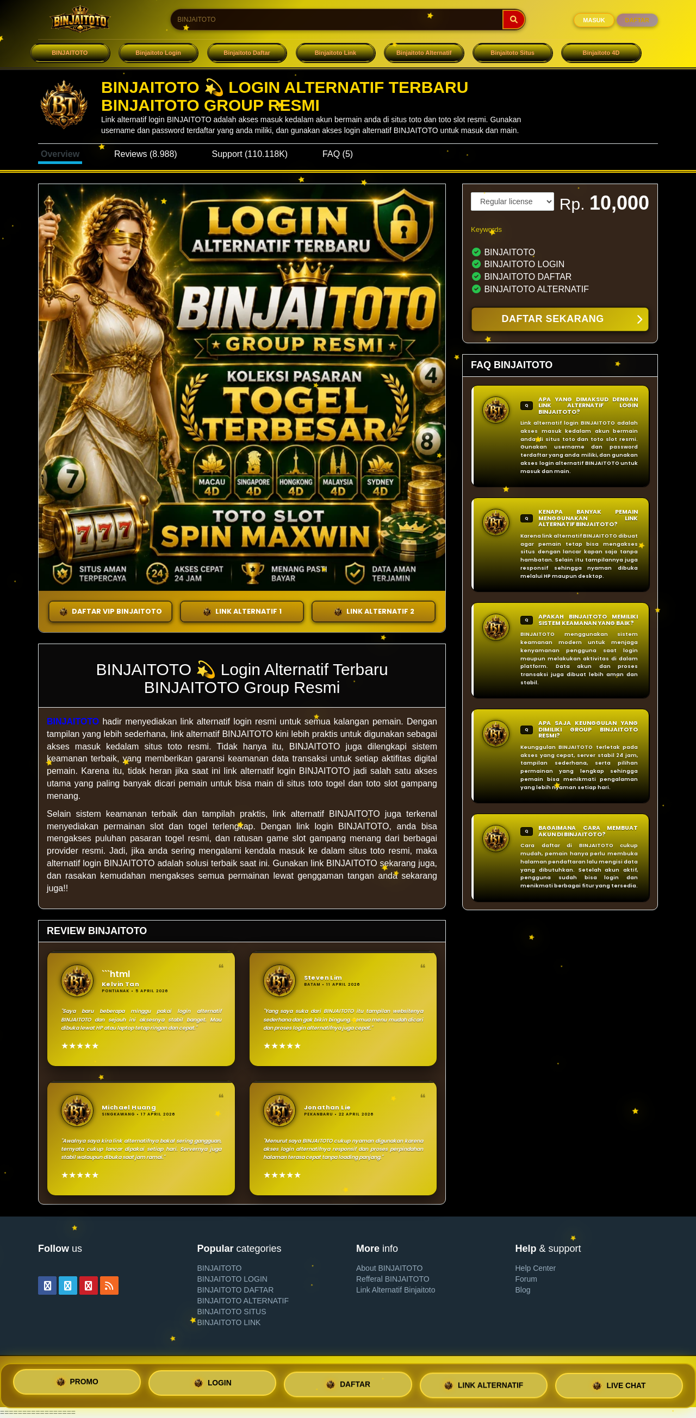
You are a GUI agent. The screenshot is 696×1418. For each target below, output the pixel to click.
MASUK (594, 20)
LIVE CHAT (619, 1383)
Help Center (535, 1268)
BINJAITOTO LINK (229, 1322)
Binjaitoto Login (158, 52)
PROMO (76, 1385)
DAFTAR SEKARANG (571, 320)
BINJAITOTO (70, 52)
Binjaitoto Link (335, 52)
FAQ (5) (337, 154)
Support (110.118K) (250, 154)
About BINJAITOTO (389, 1268)
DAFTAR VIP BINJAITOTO (110, 611)
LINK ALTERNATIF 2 (373, 611)
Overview (60, 154)
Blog (523, 1289)
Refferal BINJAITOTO (393, 1279)
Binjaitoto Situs (512, 52)
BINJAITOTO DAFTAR (235, 1289)
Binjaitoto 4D (601, 52)
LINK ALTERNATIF (483, 1384)
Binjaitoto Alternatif (424, 52)
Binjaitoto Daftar (246, 52)
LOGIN (213, 1385)
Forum (526, 1279)
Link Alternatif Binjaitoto (396, 1289)
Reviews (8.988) (145, 154)
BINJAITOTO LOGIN (232, 1279)
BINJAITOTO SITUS (231, 1311)
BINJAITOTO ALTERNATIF (243, 1300)
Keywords (486, 229)
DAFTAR (637, 20)
